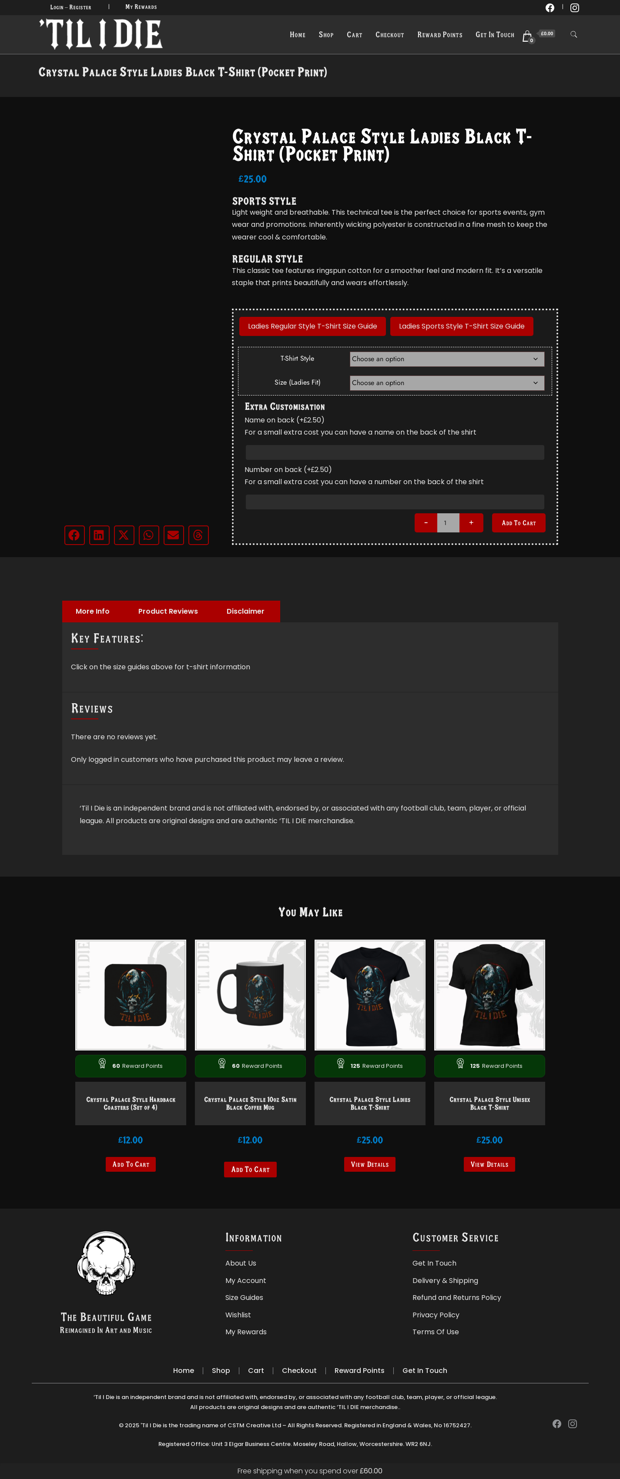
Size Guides (244, 1298)
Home (297, 34)
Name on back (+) (285, 420)
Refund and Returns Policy (456, 1298)
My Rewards (141, 6)
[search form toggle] (574, 35)
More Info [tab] (93, 611)
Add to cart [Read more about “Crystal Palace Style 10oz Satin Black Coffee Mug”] (250, 1169)
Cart (354, 34)
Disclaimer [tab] (246, 611)
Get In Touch (495, 34)
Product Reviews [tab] (168, 611)
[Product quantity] (448, 522)
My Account (245, 1281)
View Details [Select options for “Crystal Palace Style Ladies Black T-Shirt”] (370, 1164)
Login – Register (70, 7)
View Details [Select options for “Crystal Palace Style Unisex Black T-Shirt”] (489, 1164)
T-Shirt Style (297, 358)
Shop (326, 34)
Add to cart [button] (130, 1164)
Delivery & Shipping (445, 1281)
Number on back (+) (288, 470)
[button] (74, 535)
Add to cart (519, 522)
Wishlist (238, 1315)
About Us (240, 1263)
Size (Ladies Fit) (298, 382)
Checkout (389, 34)
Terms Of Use (435, 1332)
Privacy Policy (435, 1315)
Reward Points (439, 34)
